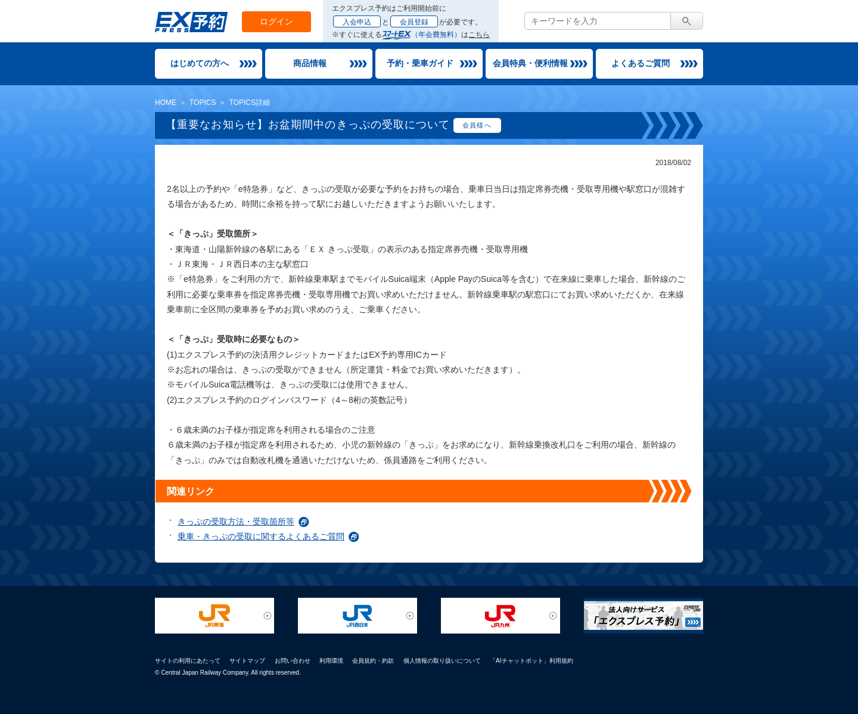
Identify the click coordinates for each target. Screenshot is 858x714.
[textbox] (597, 21)
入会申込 (357, 22)
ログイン (276, 21)
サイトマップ (247, 660)
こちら (479, 34)
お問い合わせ (292, 660)
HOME (165, 102)
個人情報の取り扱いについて (442, 660)
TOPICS (202, 102)
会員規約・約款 (373, 660)
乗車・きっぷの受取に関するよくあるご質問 (261, 536)
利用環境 (331, 660)
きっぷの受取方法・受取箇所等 (236, 521)
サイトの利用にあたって (187, 660)
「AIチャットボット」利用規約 (531, 660)
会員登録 (414, 22)
